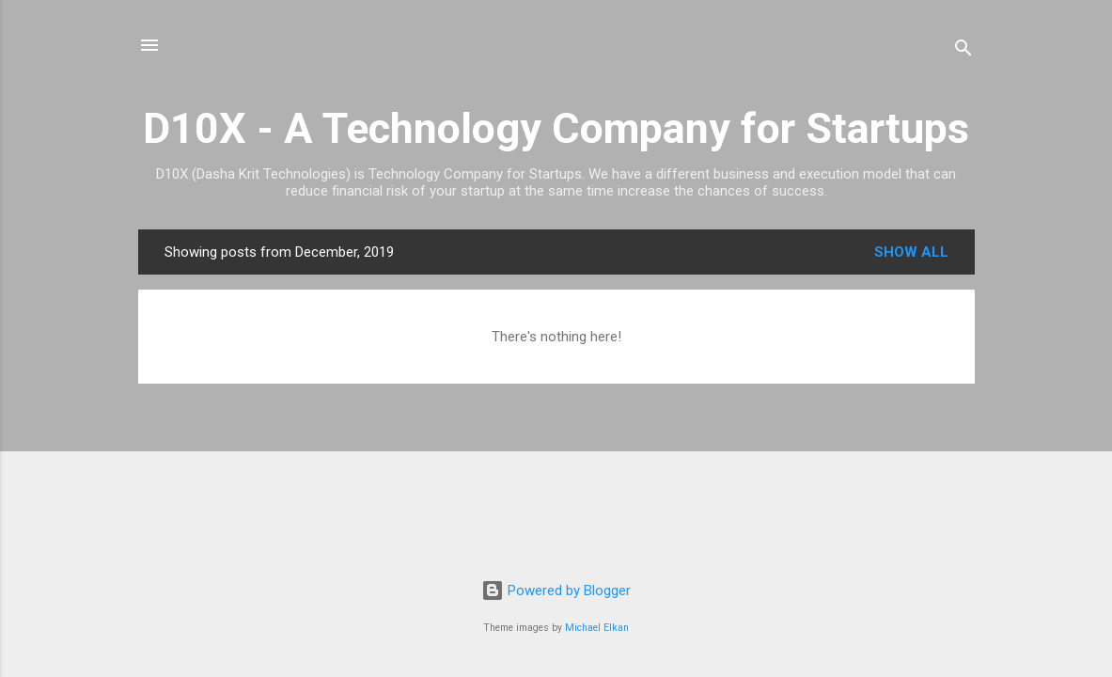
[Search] (963, 51)
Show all (911, 252)
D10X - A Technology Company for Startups (556, 128)
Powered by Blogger (556, 590)
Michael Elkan (597, 628)
